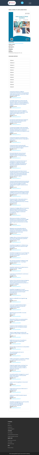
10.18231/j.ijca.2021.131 (16, 286)
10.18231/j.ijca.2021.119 (16, 196)
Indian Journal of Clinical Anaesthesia (16, 43)
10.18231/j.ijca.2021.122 (16, 225)
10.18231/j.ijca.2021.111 (16, 124)
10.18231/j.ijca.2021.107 (16, 398)
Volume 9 (12, 86)
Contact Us (10, 427)
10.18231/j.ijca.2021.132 (16, 295)
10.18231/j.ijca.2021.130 (16, 277)
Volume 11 (12, 65)
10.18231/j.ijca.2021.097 (16, 329)
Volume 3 (12, 72)
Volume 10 (12, 62)
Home (9, 423)
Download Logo (11, 443)
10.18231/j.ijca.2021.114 (16, 150)
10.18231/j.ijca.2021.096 (16, 322)
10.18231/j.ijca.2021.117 (16, 178)
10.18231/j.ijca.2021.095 (16, 316)
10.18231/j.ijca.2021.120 (16, 205)
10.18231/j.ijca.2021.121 (16, 215)
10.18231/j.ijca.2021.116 (16, 168)
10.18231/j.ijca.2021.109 (16, 107)
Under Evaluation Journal (13, 436)
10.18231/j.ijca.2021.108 (16, 97)
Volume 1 (12, 60)
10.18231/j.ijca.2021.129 (16, 270)
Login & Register (11, 428)
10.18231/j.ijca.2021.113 (16, 142)
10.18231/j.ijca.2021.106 (16, 392)
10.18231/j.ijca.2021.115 (16, 158)
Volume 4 (12, 74)
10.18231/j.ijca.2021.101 (16, 355)
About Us (9, 425)
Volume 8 (12, 84)
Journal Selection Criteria (13, 434)
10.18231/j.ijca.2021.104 (16, 379)
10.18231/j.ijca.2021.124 (16, 242)
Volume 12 (12, 67)
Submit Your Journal (12, 440)
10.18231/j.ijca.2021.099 (16, 343)
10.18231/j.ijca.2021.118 (16, 188)
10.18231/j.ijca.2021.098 (16, 337)
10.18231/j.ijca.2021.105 (16, 385)
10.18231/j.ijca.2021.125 (16, 407)
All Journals (10, 432)
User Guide (10, 442)
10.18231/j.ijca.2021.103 (16, 371)
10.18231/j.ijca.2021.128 (16, 264)
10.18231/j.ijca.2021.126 (16, 249)
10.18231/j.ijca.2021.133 (16, 301)
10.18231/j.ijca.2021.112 (16, 134)
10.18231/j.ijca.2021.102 (16, 362)
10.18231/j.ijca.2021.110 (16, 116)
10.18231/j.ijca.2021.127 (16, 257)
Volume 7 (12, 82)
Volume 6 (12, 79)
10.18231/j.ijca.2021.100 (16, 349)
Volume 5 (12, 77)
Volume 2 (12, 70)
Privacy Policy (10, 447)
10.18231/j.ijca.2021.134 (16, 309)
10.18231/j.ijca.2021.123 (16, 234)
